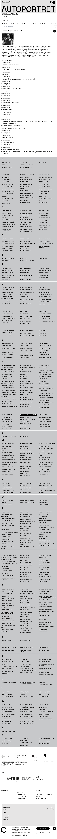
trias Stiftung (25, 661)
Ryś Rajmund (43, 581)
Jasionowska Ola (26, 350)
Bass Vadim (5, 196)
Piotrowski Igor (25, 526)
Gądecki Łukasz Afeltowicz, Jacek (7, 297)
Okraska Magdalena (27, 500)
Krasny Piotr (43, 381)
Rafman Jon (6, 566)
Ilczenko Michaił (25, 333)
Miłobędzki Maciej (45, 457)
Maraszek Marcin (7, 474)
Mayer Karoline (25, 457)
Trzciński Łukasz (44, 661)
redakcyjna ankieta (26, 562)
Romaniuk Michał (26, 579)
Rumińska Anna (44, 569)
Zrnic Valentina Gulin (46, 738)
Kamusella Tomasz (8, 371)
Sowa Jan (23, 596)
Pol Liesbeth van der (27, 547)
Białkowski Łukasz (26, 179)
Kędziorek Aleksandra (9, 406)
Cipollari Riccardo (26, 219)
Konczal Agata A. (25, 390)
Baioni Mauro (6, 177)
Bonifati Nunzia (25, 202)
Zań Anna (5, 743)
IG (52, 809)
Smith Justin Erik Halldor (7, 630)
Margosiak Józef (26, 444)
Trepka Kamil (24, 659)
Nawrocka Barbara (8, 492)
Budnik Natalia (44, 191)
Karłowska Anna (7, 379)
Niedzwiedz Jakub (45, 483)
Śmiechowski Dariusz (9, 647)
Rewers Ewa (24, 567)
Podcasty (5, 817)
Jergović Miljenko (45, 346)
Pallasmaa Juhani (7, 521)
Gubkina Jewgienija (45, 294)
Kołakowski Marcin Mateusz (26, 384)
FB (49, 809)
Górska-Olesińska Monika (26, 300)
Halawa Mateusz (7, 316)
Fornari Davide (25, 270)
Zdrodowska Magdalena (24, 739)
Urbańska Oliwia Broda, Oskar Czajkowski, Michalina (32, 683)
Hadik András (6, 311)
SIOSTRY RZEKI (7, 110)
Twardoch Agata (44, 672)
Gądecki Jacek (6, 294)
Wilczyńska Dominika (27, 707)
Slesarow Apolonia (8, 621)
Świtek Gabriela (44, 650)
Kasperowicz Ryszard (9, 399)
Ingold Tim (42, 331)
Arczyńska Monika (26, 165)
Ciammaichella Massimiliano (6, 230)
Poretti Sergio (44, 525)
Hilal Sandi (43, 311)
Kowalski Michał (25, 406)
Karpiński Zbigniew (8, 387)
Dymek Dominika (44, 241)
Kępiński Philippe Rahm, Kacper (27, 368)
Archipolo (23, 162)
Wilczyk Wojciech (26, 704)
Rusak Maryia (43, 574)
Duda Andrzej (25, 246)
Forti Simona (24, 273)
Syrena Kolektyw (45, 591)
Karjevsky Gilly (7, 376)
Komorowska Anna (26, 387)
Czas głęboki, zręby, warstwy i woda (15, 69)
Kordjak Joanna (25, 395)
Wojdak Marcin (44, 704)
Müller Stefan (44, 469)
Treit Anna (5, 673)
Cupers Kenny (43, 215)
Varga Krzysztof (7, 696)
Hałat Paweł (24, 314)
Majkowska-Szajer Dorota (7, 449)
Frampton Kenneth (26, 279)
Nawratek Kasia (7, 488)
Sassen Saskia (6, 596)
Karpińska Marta (7, 385)
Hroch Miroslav (44, 318)
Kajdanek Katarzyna (8, 365)
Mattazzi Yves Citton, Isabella (27, 454)
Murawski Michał (45, 471)
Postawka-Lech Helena (46, 527)
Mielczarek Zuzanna (46, 448)
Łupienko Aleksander (9, 436)
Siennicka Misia (7, 603)
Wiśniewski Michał (26, 714)
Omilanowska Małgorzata (43, 501)
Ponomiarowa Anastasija (44, 517)
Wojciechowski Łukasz (28, 721)
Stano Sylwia (24, 609)
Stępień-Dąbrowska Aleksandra (26, 622)
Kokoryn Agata (25, 381)
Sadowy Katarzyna (8, 589)
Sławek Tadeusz (7, 623)
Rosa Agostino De (45, 555)
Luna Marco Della (45, 424)
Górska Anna (24, 297)
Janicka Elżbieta (7, 357)
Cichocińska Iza (25, 211)
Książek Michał (44, 400)
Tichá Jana (5, 664)
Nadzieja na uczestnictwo (12, 149)
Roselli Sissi (43, 558)
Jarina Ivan (24, 346)
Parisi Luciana (6, 534)
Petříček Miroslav (26, 514)
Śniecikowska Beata (26, 647)
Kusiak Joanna (44, 407)
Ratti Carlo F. (24, 555)
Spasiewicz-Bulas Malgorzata (26, 599)
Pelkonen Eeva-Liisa (8, 541)
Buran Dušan (43, 193)
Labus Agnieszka (7, 414)
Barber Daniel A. (7, 186)
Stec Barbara (24, 614)
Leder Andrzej (6, 424)
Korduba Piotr (25, 397)
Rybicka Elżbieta (44, 579)
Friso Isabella (44, 273)
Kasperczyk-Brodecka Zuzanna (9, 395)
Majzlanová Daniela (8, 455)
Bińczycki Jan (24, 190)
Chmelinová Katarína (8, 222)
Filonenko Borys (7, 273)
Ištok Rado (42, 335)
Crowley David (44, 213)
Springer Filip (24, 602)
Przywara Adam (44, 541)
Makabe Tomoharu (8, 457)
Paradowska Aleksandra (5, 528)
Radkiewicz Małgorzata (9, 564)
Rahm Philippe (6, 568)
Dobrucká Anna (7, 248)
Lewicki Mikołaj (25, 417)
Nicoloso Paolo (25, 492)
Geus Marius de (7, 303)
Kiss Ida (22, 374)
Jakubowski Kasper (8, 352)
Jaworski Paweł (25, 357)
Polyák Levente (44, 514)
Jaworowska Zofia (26, 355)
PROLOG (41, 534)
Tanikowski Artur (7, 661)
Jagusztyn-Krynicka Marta (8, 349)
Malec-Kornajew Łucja (9, 462)
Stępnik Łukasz (25, 625)
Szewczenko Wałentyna (43, 618)
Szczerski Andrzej (45, 602)
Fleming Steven (25, 268)
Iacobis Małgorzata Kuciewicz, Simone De (8, 331)
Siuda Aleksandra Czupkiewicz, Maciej (7, 613)
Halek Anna (5, 322)
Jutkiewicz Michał (45, 357)
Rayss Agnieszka (25, 560)
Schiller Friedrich (8, 598)
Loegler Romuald (45, 417)
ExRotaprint (43, 258)
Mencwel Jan (24, 471)
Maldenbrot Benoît (8, 460)
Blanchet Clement (26, 193)
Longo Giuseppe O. (45, 422)
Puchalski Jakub (44, 545)
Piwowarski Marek (26, 533)
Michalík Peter (25, 475)
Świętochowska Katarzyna (25, 651)
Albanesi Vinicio (7, 167)
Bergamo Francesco (27, 174)
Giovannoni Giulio (26, 289)
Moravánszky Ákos (45, 464)
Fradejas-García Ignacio (26, 276)
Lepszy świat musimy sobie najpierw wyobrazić (19, 79)
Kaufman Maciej (7, 401)
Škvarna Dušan (25, 640)
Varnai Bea (23, 694)
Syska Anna (43, 593)
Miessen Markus (44, 451)
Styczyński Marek (26, 628)
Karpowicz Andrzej (8, 390)
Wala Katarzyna (7, 707)
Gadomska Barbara (8, 287)
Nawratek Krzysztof (9, 490)
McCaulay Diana (25, 466)
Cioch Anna (24, 217)
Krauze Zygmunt (44, 383)
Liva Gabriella (25, 428)
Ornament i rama (8, 142)
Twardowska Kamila (46, 674)
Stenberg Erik (25, 619)
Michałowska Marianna (47, 444)
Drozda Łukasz (25, 241)
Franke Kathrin (44, 268)
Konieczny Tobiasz (26, 392)
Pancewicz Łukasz (8, 523)
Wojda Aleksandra (26, 723)
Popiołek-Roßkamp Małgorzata (45, 521)
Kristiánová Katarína (46, 388)
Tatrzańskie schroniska (11, 65)
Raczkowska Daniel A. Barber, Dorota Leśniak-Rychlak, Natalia (9, 557)
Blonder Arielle (25, 195)
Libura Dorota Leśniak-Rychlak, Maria (27, 420)
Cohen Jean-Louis (26, 229)
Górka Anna (24, 294)
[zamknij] (54, 31)
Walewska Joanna (8, 709)
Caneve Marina (6, 213)
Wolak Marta (43, 707)
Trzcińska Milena (45, 659)
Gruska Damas (44, 292)
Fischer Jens (6, 277)
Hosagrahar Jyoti (45, 316)
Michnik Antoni (44, 446)
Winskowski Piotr (26, 712)
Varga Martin (24, 692)
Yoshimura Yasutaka (8, 731)
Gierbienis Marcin (26, 287)
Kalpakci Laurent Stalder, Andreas (7, 368)
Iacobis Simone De (7, 335)
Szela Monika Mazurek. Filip (46, 612)
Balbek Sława (6, 179)
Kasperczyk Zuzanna (9, 392)
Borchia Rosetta (44, 179)
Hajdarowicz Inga (8, 314)
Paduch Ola (5, 512)
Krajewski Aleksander (46, 372)
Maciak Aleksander (8, 444)
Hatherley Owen (25, 318)
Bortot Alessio (44, 184)
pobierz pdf (4, 16)
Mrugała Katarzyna (45, 467)
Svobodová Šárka (26, 632)
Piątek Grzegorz (25, 519)
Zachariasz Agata (7, 738)
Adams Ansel (6, 162)
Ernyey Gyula (24, 258)
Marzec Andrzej (25, 451)
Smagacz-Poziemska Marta (8, 626)
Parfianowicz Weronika (10, 532)
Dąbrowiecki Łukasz (8, 243)
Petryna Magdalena (27, 516)
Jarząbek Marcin (26, 348)
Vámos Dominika (7, 694)
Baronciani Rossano (8, 191)
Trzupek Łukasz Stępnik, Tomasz (47, 664)
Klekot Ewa (24, 379)
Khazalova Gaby (25, 371)
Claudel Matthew (26, 222)
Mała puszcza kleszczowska (13, 88)
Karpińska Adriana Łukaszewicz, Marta (7, 382)
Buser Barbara (44, 202)
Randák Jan (5, 573)
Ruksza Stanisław (45, 567)
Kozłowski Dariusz (45, 370)
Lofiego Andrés (44, 419)
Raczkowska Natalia (8, 561)
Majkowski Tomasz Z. (9, 452)
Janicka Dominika (7, 354)
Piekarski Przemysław (27, 521)
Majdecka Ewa (6, 446)
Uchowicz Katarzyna (9, 682)
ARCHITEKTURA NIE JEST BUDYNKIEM (14, 128)
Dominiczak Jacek (7, 251)
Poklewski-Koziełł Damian (26, 543)
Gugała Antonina (45, 299)
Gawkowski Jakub (7, 292)
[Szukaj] (55, 26)
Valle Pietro (6, 692)
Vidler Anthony (44, 694)
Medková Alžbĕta (26, 468)
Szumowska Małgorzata (43, 630)
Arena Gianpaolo (26, 167)
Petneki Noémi (24, 512)
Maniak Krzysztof (8, 471)
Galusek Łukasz (7, 289)
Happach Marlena (26, 316)
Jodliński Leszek (44, 354)
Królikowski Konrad (46, 393)
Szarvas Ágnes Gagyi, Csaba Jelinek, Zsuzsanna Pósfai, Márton (47, 597)
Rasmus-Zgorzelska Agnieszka (8, 578)
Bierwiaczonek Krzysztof (25, 187)
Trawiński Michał (7, 671)
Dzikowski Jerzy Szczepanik (44, 247)
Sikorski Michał (7, 609)
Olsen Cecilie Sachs (27, 502)
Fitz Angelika (6, 280)
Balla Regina (6, 182)
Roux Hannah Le (44, 565)
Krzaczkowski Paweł (46, 398)
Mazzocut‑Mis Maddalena (25, 463)
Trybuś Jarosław (26, 673)
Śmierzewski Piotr (8, 650)
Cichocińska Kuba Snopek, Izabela (26, 214)
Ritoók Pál (23, 569)
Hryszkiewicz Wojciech (47, 321)
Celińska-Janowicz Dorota (7, 216)
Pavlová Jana (6, 539)
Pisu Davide (24, 531)
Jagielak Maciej (7, 346)
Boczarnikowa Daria (27, 198)
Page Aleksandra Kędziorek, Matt (7, 515)
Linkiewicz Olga (25, 423)
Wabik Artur (6, 704)
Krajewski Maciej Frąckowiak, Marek (45, 375)
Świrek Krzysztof (45, 647)
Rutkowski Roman (45, 577)
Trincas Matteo (25, 664)
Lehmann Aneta (7, 429)
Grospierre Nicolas (45, 289)
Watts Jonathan (7, 716)
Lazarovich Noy (7, 422)
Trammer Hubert (7, 668)
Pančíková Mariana (8, 525)
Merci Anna (24, 473)
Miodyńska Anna (44, 460)
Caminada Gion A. (7, 211)
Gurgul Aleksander (45, 301)
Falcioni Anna (6, 268)
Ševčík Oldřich (7, 640)
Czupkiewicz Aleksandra (43, 228)
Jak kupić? (6, 819)
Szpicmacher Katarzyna (47, 627)
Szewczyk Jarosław (46, 622)
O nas (4, 812)
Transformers (8, 137)
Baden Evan (5, 174)
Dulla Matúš (24, 248)
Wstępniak (6, 62)
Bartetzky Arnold (8, 193)
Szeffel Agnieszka (45, 609)
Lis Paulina (23, 426)
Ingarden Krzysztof (27, 335)
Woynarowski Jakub (46, 712)
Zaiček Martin (6, 741)
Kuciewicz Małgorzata (46, 402)
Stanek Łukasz (25, 605)
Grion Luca (43, 287)
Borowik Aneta (44, 182)
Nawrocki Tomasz (26, 483)
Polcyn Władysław (45, 512)
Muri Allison (43, 474)
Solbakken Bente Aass (27, 593)
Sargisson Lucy (7, 593)
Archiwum (6, 810)
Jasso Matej (24, 353)
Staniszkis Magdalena (27, 607)
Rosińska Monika (44, 560)
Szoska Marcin (44, 624)
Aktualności (6, 807)
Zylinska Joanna (44, 743)
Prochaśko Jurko (45, 532)
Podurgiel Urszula (26, 540)
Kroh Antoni (43, 390)
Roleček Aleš (24, 577)
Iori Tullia (42, 333)
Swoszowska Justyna (46, 589)
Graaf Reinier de (25, 303)
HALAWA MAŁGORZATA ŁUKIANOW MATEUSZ (8, 319)
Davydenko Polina (8, 241)
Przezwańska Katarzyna (43, 537)
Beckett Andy (6, 203)
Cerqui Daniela (6, 219)
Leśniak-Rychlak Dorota (28, 414)
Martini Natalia (25, 448)
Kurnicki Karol (44, 405)
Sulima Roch (24, 630)
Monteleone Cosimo (46, 462)
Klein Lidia (23, 376)
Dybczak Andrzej (45, 239)
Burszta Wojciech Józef (45, 199)
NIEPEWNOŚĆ (7, 112)
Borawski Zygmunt (45, 177)
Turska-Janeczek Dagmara (45, 669)
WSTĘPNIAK (6, 98)
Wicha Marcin (6, 721)
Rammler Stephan (7, 571)
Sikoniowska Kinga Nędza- (7, 606)
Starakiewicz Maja (26, 612)
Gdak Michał (6, 301)
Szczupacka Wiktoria (46, 606)
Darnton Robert (7, 239)
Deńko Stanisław (7, 246)
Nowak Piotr (43, 488)
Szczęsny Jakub (44, 604)
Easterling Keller (8, 258)
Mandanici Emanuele (8, 469)
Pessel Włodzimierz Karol (8, 547)
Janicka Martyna (26, 343)
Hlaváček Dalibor (45, 314)
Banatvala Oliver (7, 184)
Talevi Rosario (6, 659)
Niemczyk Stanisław (45, 485)
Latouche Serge (7, 419)
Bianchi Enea (24, 182)
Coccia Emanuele (26, 226)
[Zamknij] (54, 828)
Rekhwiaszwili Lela (26, 565)
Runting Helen (44, 572)
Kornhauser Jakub (26, 399)
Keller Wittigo (6, 403)
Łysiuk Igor (24, 436)
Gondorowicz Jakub (27, 292)
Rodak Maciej (24, 574)
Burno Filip (43, 196)
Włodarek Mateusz (26, 716)
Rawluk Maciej (25, 558)
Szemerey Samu (44, 615)
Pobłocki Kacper (25, 535)
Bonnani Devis (44, 174)
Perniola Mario (7, 544)
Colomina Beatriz (26, 231)
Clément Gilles (25, 224)
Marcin (5, 74)
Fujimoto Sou (43, 277)
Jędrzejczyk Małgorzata (43, 351)
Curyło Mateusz (44, 218)
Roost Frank (24, 581)
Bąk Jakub (5, 200)
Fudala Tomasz (44, 275)
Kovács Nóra (24, 404)
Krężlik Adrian (44, 386)
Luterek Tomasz (44, 426)
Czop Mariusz (43, 222)
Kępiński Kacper (25, 365)
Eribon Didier (6, 260)
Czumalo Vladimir (45, 225)
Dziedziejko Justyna (46, 243)
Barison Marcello (8, 189)
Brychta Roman (44, 186)
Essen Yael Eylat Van (27, 260)
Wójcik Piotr (43, 716)
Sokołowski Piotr (26, 591)
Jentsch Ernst (44, 343)
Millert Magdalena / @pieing (46, 454)
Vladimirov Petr (44, 696)
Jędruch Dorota (44, 348)
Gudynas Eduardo (45, 297)
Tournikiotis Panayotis (9, 666)
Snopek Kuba (24, 589)
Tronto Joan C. (25, 666)
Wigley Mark (6, 723)
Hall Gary (23, 311)
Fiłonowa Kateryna (8, 275)
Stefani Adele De (25, 616)
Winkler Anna (24, 709)
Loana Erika (43, 414)
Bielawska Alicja (26, 184)
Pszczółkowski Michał (46, 543)
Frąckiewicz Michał (45, 270)
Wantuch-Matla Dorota (9, 714)
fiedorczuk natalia (8, 270)
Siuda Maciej (6, 616)
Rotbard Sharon (44, 562)
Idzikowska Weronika (27, 331)
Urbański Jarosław (45, 684)
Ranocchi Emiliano (8, 575)
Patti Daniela (6, 537)
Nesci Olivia (24, 485)
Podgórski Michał (26, 538)
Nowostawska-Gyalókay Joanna (47, 491)
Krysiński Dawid (44, 395)
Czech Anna (43, 220)
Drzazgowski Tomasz (27, 243)
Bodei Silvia (24, 200)
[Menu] (53, 2)
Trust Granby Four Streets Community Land (28, 669)
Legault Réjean (7, 426)
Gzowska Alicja (44, 304)
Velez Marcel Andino (27, 696)
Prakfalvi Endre (44, 529)
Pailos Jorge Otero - (8, 518)
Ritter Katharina (25, 572)
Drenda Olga (24, 239)
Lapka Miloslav (7, 417)
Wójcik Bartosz (44, 714)
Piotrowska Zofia (26, 524)
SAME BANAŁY (7, 100)
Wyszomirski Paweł (45, 719)
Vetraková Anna (44, 692)
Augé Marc (42, 162)
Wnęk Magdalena (26, 719)
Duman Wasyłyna (26, 251)
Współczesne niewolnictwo (12, 126)
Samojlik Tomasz (7, 591)
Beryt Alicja (24, 177)
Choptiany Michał (8, 226)
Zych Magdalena (44, 741)
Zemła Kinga (24, 745)
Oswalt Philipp (44, 504)
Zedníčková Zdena (26, 742)
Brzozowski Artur (45, 189)
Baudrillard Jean (7, 198)
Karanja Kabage (7, 374)
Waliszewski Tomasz (8, 712)
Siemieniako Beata (7, 601)
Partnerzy (6, 814)
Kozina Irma (43, 367)
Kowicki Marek (44, 365)
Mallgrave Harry (7, 467)
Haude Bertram (25, 321)
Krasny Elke (43, 379)
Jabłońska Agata (7, 343)
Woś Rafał (42, 709)
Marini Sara (24, 446)
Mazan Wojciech (26, 460)
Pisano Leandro (25, 528)
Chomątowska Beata (8, 224)
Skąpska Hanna (7, 618)
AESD (3, 165)
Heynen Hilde (24, 323)
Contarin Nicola (44, 211)
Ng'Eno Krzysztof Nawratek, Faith (26, 488)
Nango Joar (6, 483)
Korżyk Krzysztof (26, 402)
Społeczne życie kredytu (11, 102)
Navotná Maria (6, 485)
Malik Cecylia (6, 464)
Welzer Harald (7, 719)
